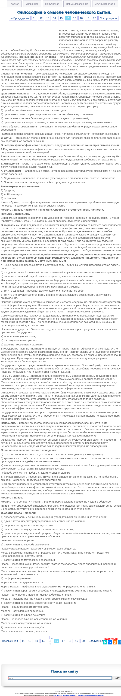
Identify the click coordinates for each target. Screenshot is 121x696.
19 (87, 18)
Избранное (32, 3)
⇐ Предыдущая (19, 18)
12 (41, 18)
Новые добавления (77, 3)
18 (81, 18)
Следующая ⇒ (108, 18)
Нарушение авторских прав (64, 695)
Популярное (52, 3)
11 (34, 18)
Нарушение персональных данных (90, 695)
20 (94, 18)
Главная (14, 3)
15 (61, 18)
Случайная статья (105, 3)
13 (47, 18)
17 (74, 18)
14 (54, 18)
